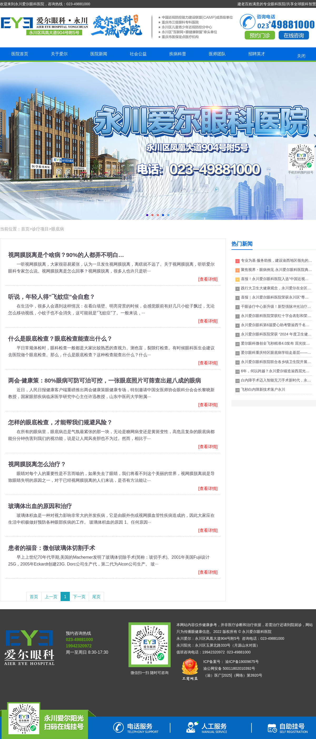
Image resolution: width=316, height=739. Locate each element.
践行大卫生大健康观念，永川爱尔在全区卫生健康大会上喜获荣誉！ (273, 288)
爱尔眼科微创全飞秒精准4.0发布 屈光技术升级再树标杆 (273, 343)
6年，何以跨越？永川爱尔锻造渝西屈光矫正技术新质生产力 (273, 371)
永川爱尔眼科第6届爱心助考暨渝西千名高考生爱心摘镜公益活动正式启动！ (273, 325)
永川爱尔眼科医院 (256, 631)
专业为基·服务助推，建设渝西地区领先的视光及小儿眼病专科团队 (273, 260)
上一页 (51, 596)
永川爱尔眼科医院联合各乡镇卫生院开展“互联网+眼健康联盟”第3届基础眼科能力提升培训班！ (273, 362)
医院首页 (19, 54)
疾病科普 (177, 54)
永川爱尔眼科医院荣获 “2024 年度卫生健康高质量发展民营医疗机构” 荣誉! (273, 334)
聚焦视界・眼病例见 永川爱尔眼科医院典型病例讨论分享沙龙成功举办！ (273, 269)
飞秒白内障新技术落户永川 (260, 389)
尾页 (96, 596)
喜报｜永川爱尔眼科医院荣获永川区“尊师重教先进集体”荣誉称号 (273, 297)
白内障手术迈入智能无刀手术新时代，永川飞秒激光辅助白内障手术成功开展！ (273, 380)
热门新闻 (242, 244)
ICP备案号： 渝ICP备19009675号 (231, 661)
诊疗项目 (40, 229)
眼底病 (57, 229)
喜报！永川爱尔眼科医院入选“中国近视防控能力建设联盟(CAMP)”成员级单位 (273, 279)
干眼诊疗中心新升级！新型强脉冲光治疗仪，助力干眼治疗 (273, 306)
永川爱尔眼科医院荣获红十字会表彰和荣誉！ (273, 316)
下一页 (79, 596)
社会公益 (138, 54)
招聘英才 (256, 54)
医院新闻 (98, 54)
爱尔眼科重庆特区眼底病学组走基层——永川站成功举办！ (273, 352)
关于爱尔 (59, 54)
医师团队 (217, 54)
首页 (25, 229)
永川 (158, 141)
